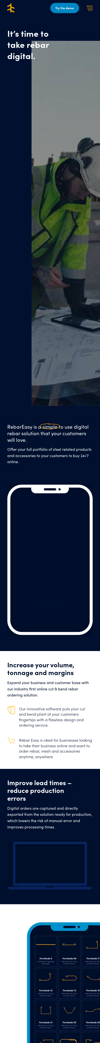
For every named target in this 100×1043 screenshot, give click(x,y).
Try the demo (64, 8)
